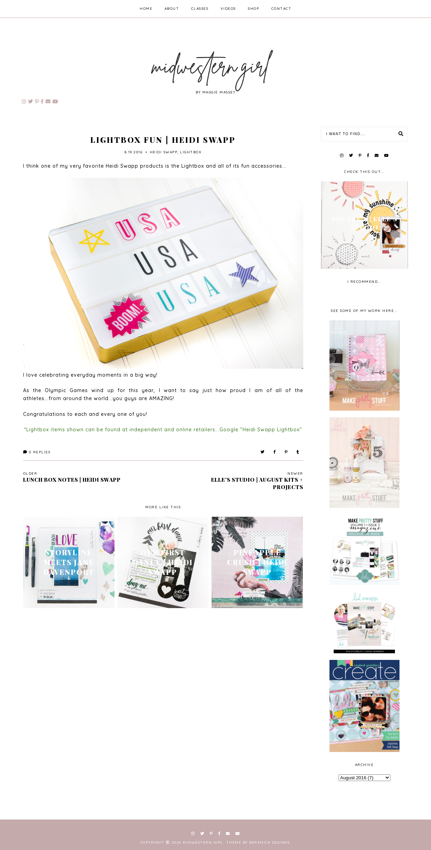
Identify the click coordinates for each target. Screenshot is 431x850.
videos (228, 8)
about (172, 8)
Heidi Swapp (164, 152)
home (146, 8)
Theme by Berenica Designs (258, 842)
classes (200, 8)
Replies (37, 452)
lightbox (190, 152)
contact (281, 8)
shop (253, 8)
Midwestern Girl (203, 842)
